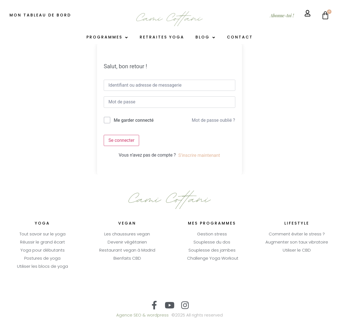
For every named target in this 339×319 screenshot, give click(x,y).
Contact (240, 37)
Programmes (107, 37)
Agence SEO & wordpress (142, 315)
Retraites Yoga (162, 37)
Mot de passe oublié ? (213, 120)
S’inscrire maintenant (199, 155)
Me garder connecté (134, 120)
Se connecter (121, 140)
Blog (205, 37)
